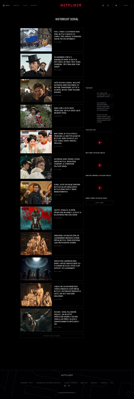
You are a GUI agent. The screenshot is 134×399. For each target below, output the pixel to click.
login (125, 5)
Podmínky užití (26, 384)
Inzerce (104, 384)
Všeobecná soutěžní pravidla (48, 384)
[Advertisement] (100, 57)
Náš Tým (84, 384)
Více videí (99, 203)
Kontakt (94, 384)
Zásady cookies (70, 384)
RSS (112, 384)
